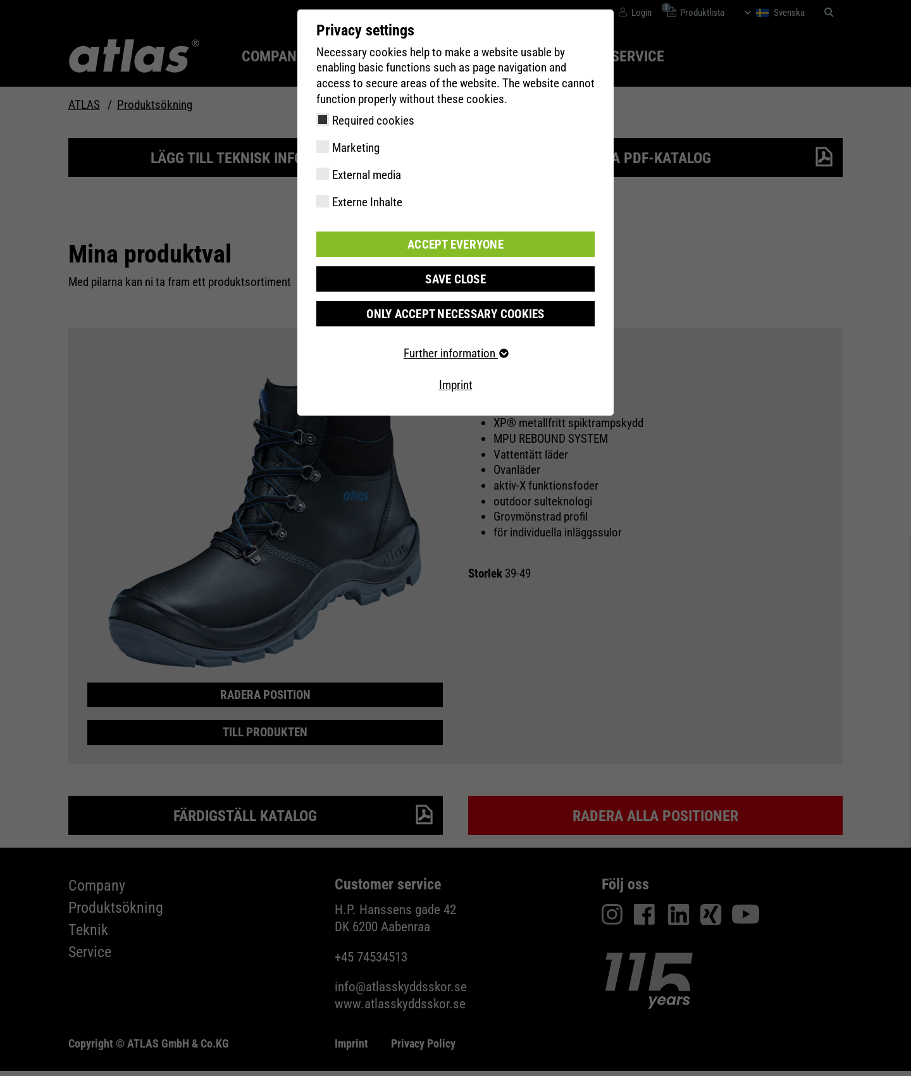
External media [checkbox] (366, 175)
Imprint (456, 385)
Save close (455, 278)
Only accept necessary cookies (455, 313)
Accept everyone (455, 244)
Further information (455, 353)
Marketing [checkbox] (356, 147)
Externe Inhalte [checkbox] (367, 202)
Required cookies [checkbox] (373, 120)
